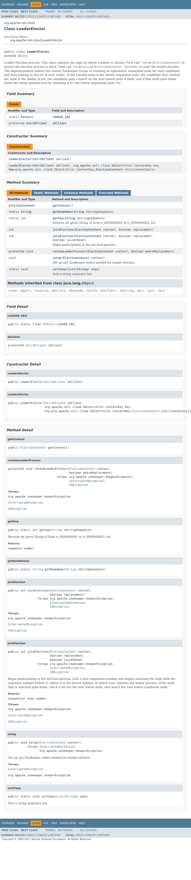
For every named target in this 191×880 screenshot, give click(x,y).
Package (22, 4)
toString (127, 290)
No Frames (65, 11)
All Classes (88, 11)
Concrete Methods (114, 193)
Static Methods (46, 193)
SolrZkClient (36, 123)
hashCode (76, 290)
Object (23, 55)
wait (140, 290)
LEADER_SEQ (61, 117)
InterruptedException (86, 481)
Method (55, 16)
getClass (59, 290)
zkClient (60, 123)
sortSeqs (60, 269)
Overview (7, 4)
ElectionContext (109, 169)
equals (25, 290)
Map (11, 169)
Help (82, 4)
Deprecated (68, 4)
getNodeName (62, 211)
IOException (78, 485)
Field (30, 16)
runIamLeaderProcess (69, 251)
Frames (50, 11)
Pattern (27, 117)
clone (12, 290)
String (26, 211)
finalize (41, 290)
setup (57, 257)
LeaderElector (20, 159)
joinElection (63, 229)
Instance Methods (78, 193)
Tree (54, 4)
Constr (42, 16)
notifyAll (108, 290)
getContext (61, 205)
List (71, 269)
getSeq (58, 218)
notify (91, 290)
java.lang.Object (16, 36)
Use (45, 4)
